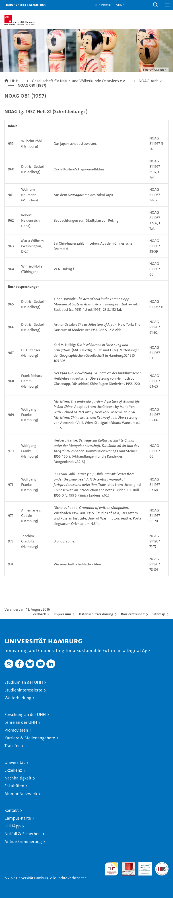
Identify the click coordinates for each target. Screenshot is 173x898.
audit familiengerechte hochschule (111, 868)
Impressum (62, 614)
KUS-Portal (103, 4)
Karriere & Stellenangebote (29, 738)
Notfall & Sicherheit (22, 834)
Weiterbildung (17, 698)
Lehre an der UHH (20, 722)
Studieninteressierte (23, 690)
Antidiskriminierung (23, 841)
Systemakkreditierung (162, 864)
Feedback (38, 614)
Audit (126, 864)
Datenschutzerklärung (96, 614)
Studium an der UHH (23, 682)
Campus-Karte (17, 818)
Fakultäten (14, 786)
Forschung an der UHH (25, 714)
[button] (155, 5)
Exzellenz (13, 770)
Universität (14, 762)
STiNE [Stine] (120, 4)
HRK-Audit (142, 866)
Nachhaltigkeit (17, 778)
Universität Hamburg (25, 5)
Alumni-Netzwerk (20, 793)
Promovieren (16, 730)
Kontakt (11, 810)
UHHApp (12, 826)
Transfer (12, 746)
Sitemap (158, 614)
